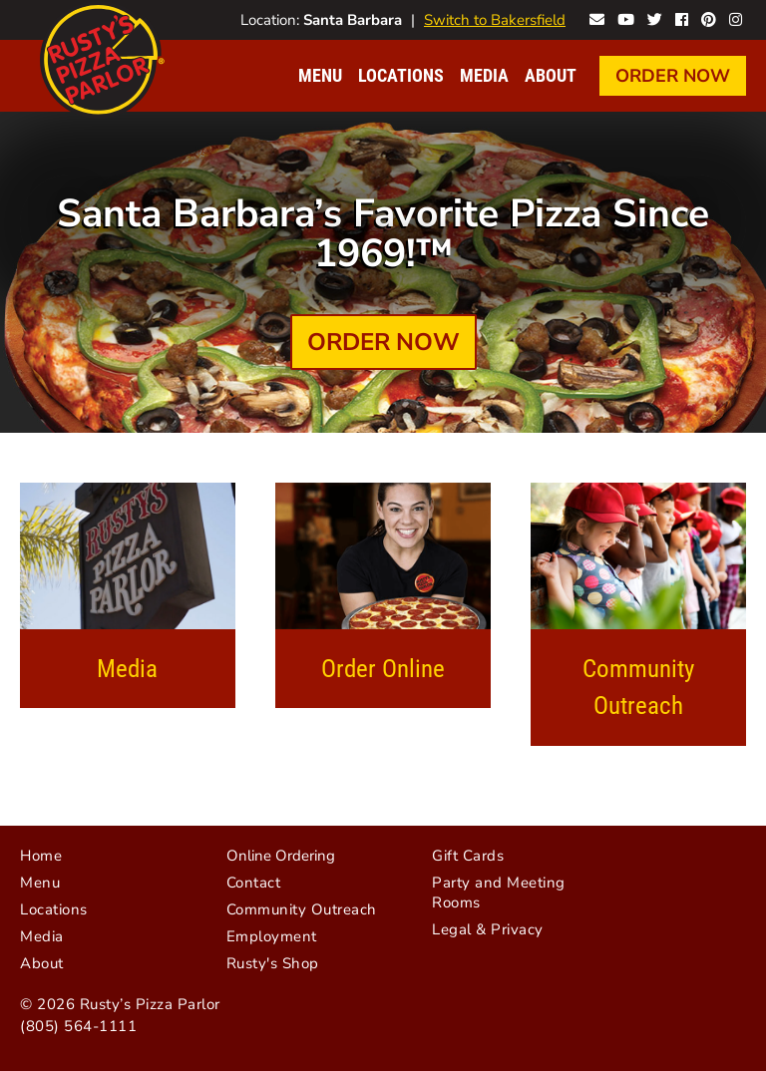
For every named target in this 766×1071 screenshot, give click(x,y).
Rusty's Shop (272, 963)
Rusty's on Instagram (735, 17)
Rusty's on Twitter (654, 17)
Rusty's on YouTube (625, 17)
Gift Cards (468, 856)
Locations (401, 75)
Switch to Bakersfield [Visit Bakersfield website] (495, 20)
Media (484, 75)
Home (41, 856)
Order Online (383, 668)
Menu (320, 75)
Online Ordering (280, 856)
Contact (253, 882)
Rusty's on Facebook (681, 17)
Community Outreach (638, 687)
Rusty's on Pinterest (708, 17)
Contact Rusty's (596, 17)
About (550, 75)
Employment (271, 936)
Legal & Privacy (488, 929)
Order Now (672, 76)
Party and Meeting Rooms (499, 892)
